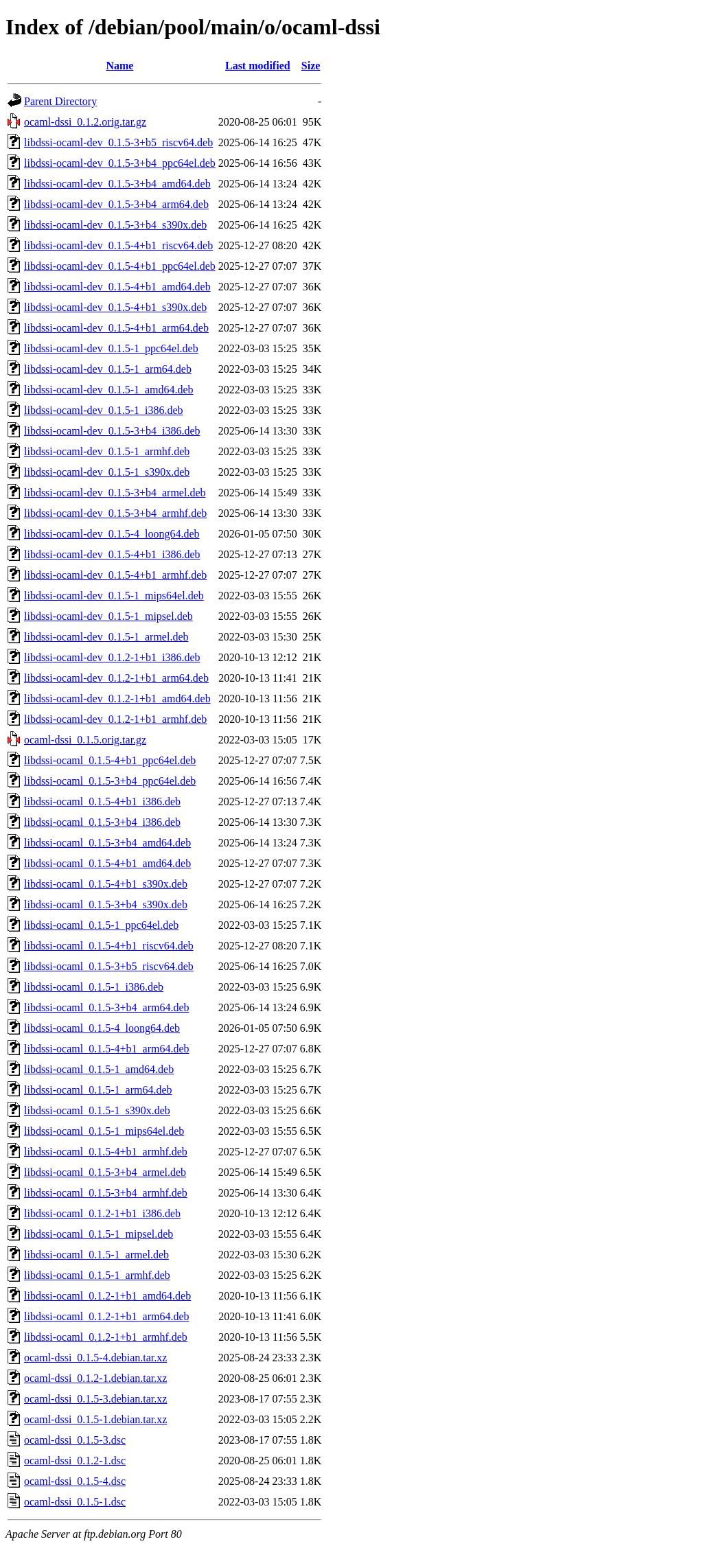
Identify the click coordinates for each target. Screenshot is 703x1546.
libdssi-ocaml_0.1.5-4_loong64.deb (102, 1028)
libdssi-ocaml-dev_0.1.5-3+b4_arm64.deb (116, 204)
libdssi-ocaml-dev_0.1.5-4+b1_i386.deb (112, 554)
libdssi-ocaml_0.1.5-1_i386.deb (93, 987)
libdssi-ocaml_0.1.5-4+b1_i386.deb (102, 801)
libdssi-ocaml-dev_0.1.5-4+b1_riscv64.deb (118, 245)
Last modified (257, 65)
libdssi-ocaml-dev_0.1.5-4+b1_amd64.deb (117, 286)
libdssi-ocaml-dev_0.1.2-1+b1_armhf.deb (115, 719)
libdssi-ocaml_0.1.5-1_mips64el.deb (104, 1131)
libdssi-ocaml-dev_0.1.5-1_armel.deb (106, 637)
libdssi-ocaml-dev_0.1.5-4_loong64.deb (112, 534)
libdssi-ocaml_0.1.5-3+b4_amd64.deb (107, 843)
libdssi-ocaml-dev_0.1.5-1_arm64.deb (108, 369)
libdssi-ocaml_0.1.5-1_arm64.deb (98, 1090)
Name (119, 65)
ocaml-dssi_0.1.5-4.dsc (75, 1481)
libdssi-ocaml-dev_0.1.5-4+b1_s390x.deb (115, 307)
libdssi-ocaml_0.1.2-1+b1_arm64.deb (106, 1316)
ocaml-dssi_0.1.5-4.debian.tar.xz (95, 1357)
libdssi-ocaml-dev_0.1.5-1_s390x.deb (106, 472)
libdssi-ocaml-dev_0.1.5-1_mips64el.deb (114, 595)
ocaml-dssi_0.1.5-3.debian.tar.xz (95, 1399)
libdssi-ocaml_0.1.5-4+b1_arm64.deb (106, 1048)
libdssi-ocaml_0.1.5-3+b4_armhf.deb (105, 1193)
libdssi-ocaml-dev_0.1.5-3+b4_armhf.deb (115, 513)
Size (311, 65)
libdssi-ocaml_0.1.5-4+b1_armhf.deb (105, 1151)
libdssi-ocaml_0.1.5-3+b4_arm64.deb (106, 1007)
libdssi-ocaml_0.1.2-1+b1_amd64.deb (107, 1296)
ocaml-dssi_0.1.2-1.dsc (75, 1460)
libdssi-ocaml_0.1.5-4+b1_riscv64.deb (109, 945)
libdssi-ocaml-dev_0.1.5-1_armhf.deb (106, 451)
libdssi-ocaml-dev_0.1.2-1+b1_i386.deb (112, 657)
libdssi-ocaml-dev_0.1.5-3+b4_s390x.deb (115, 225)
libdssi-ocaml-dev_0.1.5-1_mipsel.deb (108, 616)
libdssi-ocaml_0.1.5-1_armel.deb (96, 1254)
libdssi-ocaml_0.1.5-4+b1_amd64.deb (107, 863)
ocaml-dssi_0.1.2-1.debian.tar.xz (95, 1378)
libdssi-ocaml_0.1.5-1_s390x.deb (97, 1110)
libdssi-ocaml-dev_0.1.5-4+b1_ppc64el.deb (120, 266)
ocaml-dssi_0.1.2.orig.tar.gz (85, 122)
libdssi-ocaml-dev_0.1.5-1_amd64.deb (109, 389)
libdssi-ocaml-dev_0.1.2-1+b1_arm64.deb (116, 678)
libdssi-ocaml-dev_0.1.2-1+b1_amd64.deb (117, 698)
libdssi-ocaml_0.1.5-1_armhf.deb (97, 1275)
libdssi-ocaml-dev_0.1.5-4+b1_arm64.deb (116, 328)
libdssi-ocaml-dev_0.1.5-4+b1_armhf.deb (115, 575)
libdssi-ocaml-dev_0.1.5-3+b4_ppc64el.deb (120, 163)
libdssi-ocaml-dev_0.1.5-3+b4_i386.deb (112, 431)
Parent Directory (60, 101)
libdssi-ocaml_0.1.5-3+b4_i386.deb (102, 822)
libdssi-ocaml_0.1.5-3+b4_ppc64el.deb (110, 781)
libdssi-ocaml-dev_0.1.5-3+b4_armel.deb (115, 492)
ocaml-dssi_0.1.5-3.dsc (75, 1440)
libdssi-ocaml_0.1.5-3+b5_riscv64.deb (109, 966)
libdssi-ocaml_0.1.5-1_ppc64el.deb (101, 925)
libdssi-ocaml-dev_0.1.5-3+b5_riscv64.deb (118, 142)
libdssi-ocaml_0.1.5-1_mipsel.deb (98, 1234)
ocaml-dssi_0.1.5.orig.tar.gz (85, 740)
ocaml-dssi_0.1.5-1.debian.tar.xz (95, 1419)
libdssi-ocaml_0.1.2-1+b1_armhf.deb (105, 1337)
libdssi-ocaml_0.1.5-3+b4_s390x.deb (105, 904)
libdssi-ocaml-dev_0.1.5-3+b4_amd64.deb (117, 183)
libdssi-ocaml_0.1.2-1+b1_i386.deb (102, 1213)
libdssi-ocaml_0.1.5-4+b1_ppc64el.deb (110, 760)
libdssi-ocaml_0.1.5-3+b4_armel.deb (105, 1172)
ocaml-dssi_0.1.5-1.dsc (75, 1502)
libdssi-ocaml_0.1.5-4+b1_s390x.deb (105, 884)
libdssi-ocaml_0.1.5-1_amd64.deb (99, 1069)
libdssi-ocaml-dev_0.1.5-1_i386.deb (103, 410)
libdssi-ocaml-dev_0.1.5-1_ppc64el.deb (111, 348)
